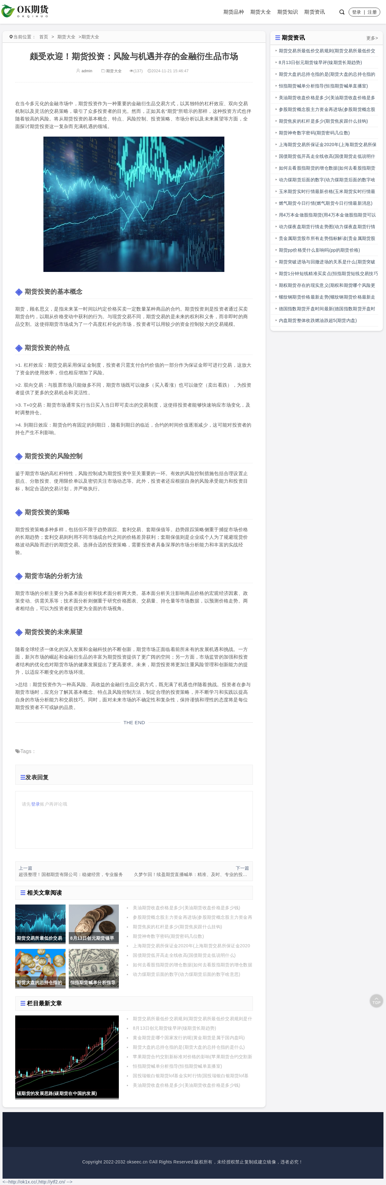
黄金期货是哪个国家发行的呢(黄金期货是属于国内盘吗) (189, 1037)
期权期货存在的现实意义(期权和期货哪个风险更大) (327, 287)
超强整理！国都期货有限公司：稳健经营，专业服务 (71, 874)
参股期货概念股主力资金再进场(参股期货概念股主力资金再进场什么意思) (327, 111)
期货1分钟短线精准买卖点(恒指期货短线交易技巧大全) (328, 275)
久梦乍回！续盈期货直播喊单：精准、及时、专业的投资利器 (191, 874)
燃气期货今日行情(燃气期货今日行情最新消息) (326, 203)
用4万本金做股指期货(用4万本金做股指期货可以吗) (327, 216)
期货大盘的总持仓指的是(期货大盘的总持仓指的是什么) (189, 1047)
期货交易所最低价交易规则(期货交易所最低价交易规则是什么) (327, 52)
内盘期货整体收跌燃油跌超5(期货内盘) (318, 320)
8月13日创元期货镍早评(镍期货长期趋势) (174, 1028)
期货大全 (260, 12)
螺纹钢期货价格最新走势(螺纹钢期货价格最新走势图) (327, 298)
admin (84, 71)
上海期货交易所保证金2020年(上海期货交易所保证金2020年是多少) (328, 146)
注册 (372, 12)
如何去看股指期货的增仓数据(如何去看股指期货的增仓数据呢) (327, 169)
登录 (356, 12)
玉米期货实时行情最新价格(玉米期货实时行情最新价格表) (327, 193)
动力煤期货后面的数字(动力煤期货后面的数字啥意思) (186, 974)
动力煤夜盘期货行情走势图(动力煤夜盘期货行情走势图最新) (327, 228)
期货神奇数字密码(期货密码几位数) (168, 936)
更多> (372, 38)
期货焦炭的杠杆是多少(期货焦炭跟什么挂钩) (177, 926)
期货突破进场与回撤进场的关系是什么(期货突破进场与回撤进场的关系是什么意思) (327, 263)
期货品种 (233, 12)
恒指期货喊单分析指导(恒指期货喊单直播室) (177, 1066)
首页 (43, 36)
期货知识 (287, 12)
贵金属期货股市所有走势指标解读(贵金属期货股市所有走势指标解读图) (327, 240)
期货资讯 (314, 12)
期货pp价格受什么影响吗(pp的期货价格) (319, 250)
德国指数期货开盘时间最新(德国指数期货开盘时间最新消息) (327, 310)
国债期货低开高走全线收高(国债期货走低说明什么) (184, 955)
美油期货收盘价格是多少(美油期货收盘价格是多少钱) (186, 907)
